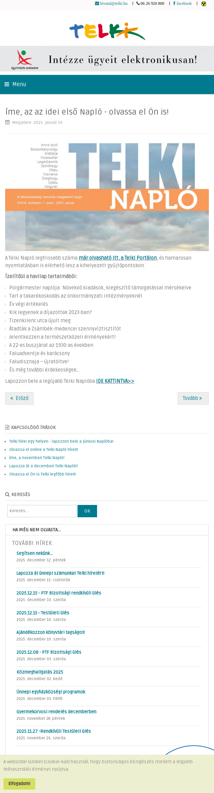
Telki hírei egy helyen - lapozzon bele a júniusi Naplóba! (61, 441)
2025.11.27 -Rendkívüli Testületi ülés (53, 731)
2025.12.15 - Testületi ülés (42, 613)
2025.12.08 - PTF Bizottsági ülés (48, 652)
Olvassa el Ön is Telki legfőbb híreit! (42, 474)
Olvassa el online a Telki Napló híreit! (43, 449)
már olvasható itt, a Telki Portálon (118, 258)
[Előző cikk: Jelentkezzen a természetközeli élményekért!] (19, 398)
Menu (15, 84)
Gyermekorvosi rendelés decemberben (56, 712)
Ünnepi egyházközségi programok (50, 692)
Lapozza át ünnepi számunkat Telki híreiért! (60, 573)
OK (87, 511)
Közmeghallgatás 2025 (39, 672)
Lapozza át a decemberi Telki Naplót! (43, 466)
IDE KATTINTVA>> (115, 381)
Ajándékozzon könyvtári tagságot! (50, 632)
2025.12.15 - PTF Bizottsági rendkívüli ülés (58, 593)
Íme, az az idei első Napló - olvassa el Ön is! (87, 112)
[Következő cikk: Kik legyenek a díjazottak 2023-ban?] (193, 398)
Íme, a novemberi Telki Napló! (36, 457)
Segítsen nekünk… (34, 553)
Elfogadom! (19, 783)
